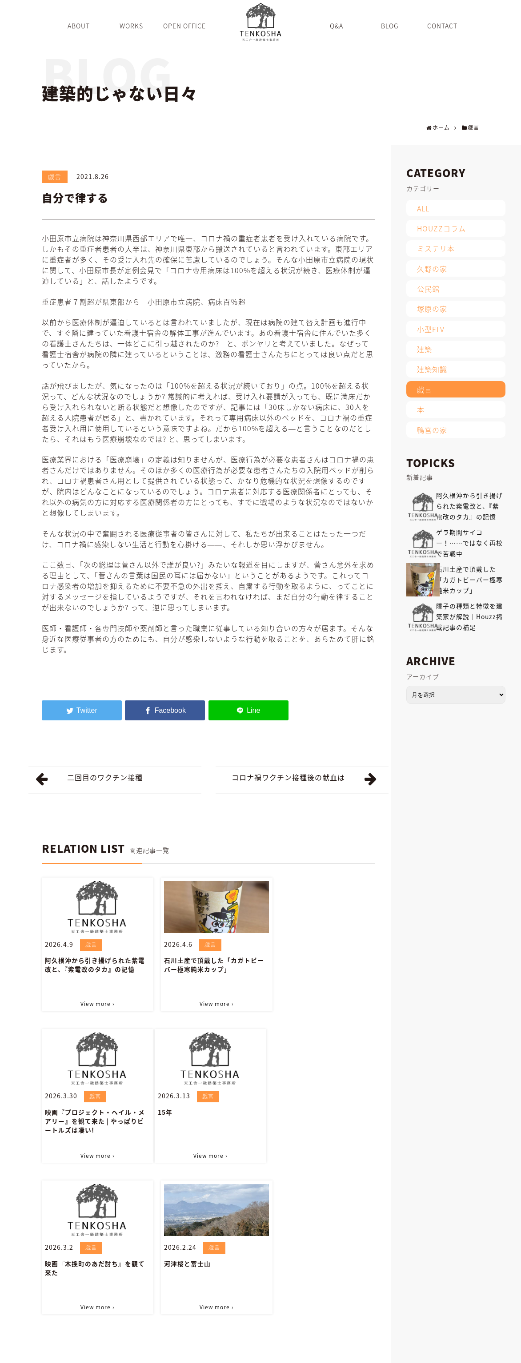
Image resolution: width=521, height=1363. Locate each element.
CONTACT (395, 1351)
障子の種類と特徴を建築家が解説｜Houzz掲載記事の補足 (469, 616)
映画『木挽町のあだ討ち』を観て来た (208, 1115)
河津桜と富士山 (295, 1110)
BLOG (314, 1351)
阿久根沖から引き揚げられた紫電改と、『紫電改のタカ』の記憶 (95, 964)
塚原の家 (432, 308)
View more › (95, 1003)
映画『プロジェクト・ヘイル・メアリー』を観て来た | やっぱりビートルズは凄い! (322, 968)
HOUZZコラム (441, 228)
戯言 (54, 176)
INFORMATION (352, 1351)
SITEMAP (432, 1351)
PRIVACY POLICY (477, 1351)
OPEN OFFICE (253, 1351)
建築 (424, 349)
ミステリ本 (436, 248)
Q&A (289, 1351)
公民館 (428, 288)
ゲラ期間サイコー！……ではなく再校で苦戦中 (469, 543)
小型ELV (431, 329)
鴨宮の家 (432, 430)
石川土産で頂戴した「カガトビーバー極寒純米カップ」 (208, 964)
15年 (52, 1110)
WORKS (214, 1351)
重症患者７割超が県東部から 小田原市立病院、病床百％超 (144, 301)
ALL (423, 208)
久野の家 (432, 268)
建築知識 (432, 369)
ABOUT (182, 1351)
